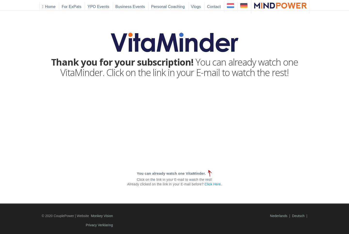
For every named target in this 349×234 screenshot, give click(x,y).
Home (49, 7)
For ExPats (71, 7)
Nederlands (278, 216)
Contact (214, 7)
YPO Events (98, 7)
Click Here (213, 184)
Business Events (130, 7)
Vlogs (196, 7)
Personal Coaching (168, 7)
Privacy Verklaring (99, 225)
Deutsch (298, 216)
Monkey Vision (102, 216)
